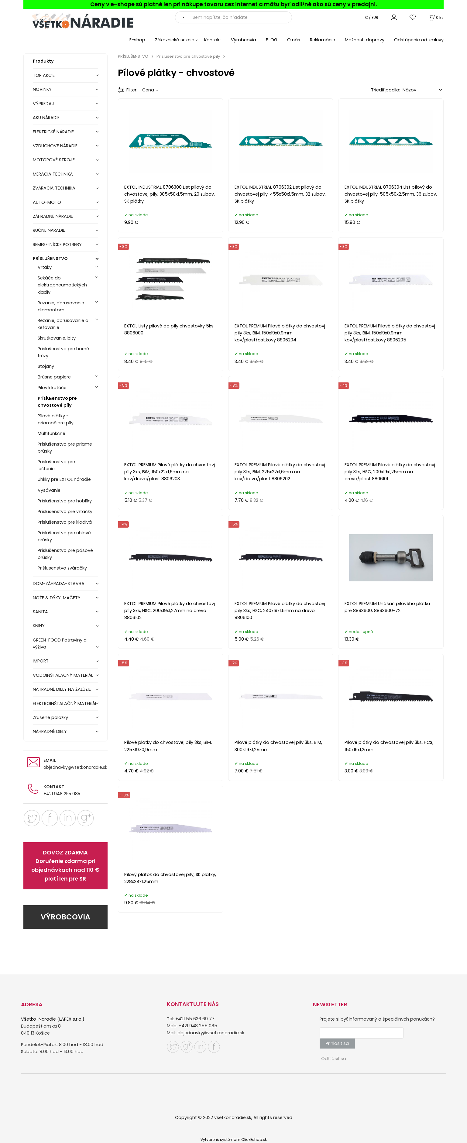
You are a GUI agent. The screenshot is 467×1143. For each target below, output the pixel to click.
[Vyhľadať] (182, 17)
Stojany (46, 366)
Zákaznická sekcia (174, 40)
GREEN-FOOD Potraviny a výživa (60, 643)
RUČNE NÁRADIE (49, 230)
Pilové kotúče (52, 388)
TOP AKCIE (44, 75)
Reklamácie (322, 40)
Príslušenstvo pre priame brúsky (65, 447)
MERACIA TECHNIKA (53, 174)
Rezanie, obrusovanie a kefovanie (63, 323)
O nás (293, 40)
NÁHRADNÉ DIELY (50, 731)
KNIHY (39, 626)
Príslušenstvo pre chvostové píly (57, 401)
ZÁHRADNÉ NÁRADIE (53, 216)
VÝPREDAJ (43, 104)
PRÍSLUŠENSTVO (50, 258)
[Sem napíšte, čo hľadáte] (240, 17)
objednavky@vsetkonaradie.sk (75, 767)
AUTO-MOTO (47, 202)
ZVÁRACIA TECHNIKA (54, 188)
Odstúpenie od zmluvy (419, 40)
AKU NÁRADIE (46, 118)
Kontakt (212, 40)
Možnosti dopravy (364, 40)
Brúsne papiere (54, 377)
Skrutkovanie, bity (57, 338)
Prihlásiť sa (337, 1043)
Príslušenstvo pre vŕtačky (65, 511)
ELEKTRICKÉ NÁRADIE (53, 132)
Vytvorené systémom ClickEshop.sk (234, 1139)
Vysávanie (49, 490)
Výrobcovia (243, 40)
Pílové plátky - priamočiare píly (56, 419)
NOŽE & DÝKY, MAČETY (57, 598)
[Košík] (436, 17)
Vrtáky (45, 267)
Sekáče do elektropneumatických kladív (62, 285)
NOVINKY (42, 89)
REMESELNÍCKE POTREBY (57, 244)
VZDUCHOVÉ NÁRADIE (55, 146)
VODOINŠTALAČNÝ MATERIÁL (63, 675)
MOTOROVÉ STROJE (54, 160)
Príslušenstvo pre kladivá (65, 522)
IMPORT (41, 661)
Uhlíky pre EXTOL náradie (64, 479)
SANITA (40, 612)
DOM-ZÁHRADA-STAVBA (58, 583)
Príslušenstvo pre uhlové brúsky (64, 536)
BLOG (271, 40)
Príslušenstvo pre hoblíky (65, 501)
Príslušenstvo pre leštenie (56, 465)
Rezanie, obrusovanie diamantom (61, 306)
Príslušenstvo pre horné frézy (63, 352)
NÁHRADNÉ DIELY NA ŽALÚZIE (62, 689)
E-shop (137, 40)
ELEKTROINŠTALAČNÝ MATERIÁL (65, 703)
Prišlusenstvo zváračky (62, 568)
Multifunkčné (51, 433)
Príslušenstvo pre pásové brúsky (65, 553)
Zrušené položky (50, 717)
